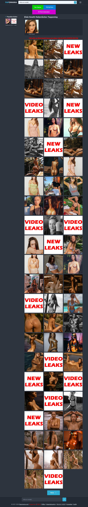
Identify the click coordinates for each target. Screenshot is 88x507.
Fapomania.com (23, 504)
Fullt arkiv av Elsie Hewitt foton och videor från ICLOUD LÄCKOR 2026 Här (53, 38)
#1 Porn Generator (44, 12)
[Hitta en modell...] (42, 499)
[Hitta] (64, 499)
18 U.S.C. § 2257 (61, 504)
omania (11, 2)
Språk (75, 504)
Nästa (53, 493)
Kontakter (69, 504)
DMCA (39, 504)
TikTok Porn (49, 7)
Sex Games (37, 7)
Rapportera (32, 504)
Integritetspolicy (51, 504)
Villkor (43, 504)
